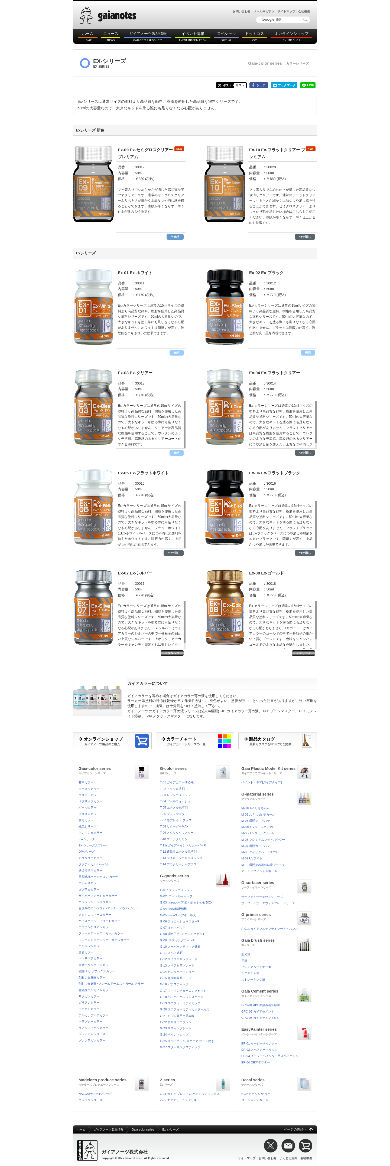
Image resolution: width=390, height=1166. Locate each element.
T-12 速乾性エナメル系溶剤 (178, 851)
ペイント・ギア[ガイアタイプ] (261, 782)
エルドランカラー (90, 946)
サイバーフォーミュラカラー (98, 895)
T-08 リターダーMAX (174, 826)
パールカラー (87, 807)
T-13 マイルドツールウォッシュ (181, 857)
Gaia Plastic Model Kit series (276, 770)
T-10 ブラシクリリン (174, 839)
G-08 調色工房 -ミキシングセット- (183, 933)
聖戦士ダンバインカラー (95, 965)
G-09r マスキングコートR (177, 940)
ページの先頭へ (295, 1129)
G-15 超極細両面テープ (175, 978)
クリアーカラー (89, 795)
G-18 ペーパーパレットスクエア (181, 997)
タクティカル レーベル (94, 864)
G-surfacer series (276, 884)
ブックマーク (287, 85)
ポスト (227, 85)
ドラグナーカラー (90, 1021)
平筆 (244, 960)
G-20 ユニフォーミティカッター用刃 (184, 1009)
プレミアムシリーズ (92, 1034)
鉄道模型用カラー (90, 870)
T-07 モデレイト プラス (176, 820)
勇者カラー (86, 952)
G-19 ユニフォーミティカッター (181, 1003)
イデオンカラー (89, 1008)
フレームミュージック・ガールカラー (104, 939)
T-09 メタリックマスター (177, 832)
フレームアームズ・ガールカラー (101, 933)
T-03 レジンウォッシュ (175, 795)
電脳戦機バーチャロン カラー (98, 876)
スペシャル (226, 36)
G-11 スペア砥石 (171, 952)
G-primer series (276, 916)
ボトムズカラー (89, 883)
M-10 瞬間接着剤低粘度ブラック (263, 864)
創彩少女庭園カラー (92, 977)
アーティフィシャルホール (259, 871)
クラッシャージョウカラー (96, 902)
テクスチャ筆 (250, 973)
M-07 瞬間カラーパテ (255, 846)
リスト (240, 85)
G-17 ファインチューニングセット (183, 990)
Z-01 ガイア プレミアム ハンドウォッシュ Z (189, 1093)
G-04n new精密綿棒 (173, 908)
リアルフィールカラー (93, 1027)
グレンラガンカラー (92, 1040)
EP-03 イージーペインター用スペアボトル (269, 1055)
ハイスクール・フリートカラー (99, 920)
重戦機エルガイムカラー (95, 990)
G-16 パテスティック (174, 984)
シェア (260, 85)
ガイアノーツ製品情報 (147, 36)
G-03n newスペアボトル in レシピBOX (186, 902)
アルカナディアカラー (93, 1015)
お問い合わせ (242, 11)
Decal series (276, 1081)
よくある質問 (288, 1158)
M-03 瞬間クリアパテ (255, 820)
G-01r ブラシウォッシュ (176, 890)
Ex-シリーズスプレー (93, 845)
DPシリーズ (87, 851)
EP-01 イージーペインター (259, 1043)
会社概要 (304, 11)
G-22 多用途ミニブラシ (175, 1022)
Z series (195, 1081)
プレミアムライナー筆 (256, 966)
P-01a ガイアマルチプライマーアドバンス (269, 928)
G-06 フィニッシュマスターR (180, 921)
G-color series (195, 770)
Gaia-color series (114, 770)
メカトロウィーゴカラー (95, 914)
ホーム (88, 36)
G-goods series (195, 877)
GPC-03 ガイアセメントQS (259, 1017)
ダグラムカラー (89, 889)
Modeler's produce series (114, 1081)
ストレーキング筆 (253, 979)
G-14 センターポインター (177, 971)
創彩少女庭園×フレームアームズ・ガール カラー (111, 983)
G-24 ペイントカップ (174, 1034)
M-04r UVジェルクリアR (258, 827)
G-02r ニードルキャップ (176, 896)
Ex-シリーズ (87, 839)
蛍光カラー (86, 820)
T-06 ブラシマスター (174, 814)
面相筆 (245, 954)
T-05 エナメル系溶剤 (174, 807)
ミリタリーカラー (90, 857)
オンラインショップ (291, 36)
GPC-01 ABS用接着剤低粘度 (260, 1005)
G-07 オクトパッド (173, 927)
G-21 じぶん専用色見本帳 (177, 1015)
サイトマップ (286, 11)
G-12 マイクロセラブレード (178, 959)
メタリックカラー (90, 801)
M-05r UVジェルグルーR (258, 833)
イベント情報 (192, 36)
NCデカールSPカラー (256, 1093)
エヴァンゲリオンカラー (95, 927)
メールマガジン (263, 11)
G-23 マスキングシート (175, 1028)
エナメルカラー (89, 788)
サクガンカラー (89, 996)
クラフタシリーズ (90, 1100)
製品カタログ (280, 741)
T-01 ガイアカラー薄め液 (177, 782)
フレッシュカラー (90, 832)
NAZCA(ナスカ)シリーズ (95, 1093)
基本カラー (86, 782)
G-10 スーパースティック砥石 (180, 946)
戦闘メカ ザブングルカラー (97, 971)
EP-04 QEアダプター (255, 1062)
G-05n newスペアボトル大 (178, 915)
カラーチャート (197, 741)
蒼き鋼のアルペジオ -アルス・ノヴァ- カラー (109, 908)
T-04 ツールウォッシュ (175, 801)
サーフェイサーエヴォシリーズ (262, 896)
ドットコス (254, 36)
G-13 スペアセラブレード (177, 965)
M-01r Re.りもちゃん (255, 808)
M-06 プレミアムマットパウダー (263, 839)
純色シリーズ (87, 826)
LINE (310, 85)
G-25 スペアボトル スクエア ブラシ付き (187, 1041)
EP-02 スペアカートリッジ (259, 1049)
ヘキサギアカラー (90, 958)
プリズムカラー (89, 814)
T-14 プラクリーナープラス (178, 864)
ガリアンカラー (89, 1002)
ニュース (110, 36)
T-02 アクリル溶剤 (172, 788)
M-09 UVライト (251, 858)
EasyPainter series (276, 1031)
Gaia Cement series (276, 992)
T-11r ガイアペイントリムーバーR (183, 845)
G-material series (276, 795)
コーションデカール (254, 1100)
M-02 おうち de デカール (258, 814)
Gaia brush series (276, 942)
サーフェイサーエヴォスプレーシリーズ (268, 903)
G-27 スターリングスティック (180, 1047)
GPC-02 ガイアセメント (257, 1011)
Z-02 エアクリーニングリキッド (181, 1100)
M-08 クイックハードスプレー (261, 852)
